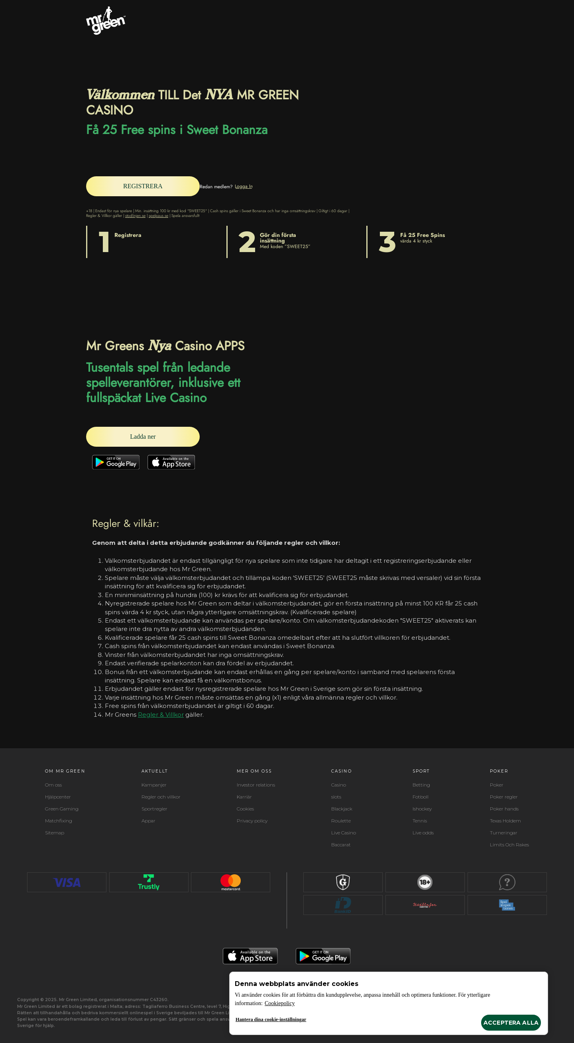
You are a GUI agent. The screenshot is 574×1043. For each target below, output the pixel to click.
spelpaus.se (158, 215)
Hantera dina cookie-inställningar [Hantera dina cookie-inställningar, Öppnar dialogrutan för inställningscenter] (271, 1019)
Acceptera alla (511, 1022)
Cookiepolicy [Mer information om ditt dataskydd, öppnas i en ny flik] (280, 1003)
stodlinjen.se (135, 215)
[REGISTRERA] (150, 186)
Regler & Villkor (161, 714)
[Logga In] (258, 185)
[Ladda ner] (150, 436)
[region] (388, 1003)
